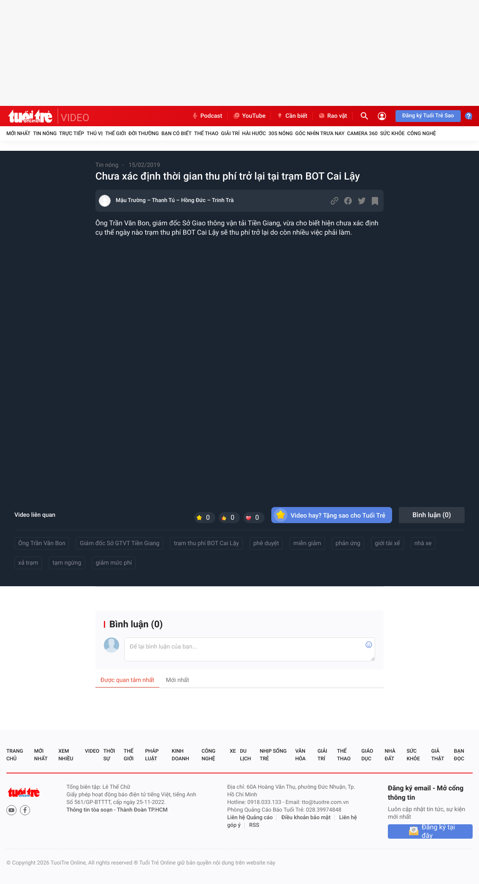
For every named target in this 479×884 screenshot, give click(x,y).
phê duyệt (266, 543)
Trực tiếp (71, 133)
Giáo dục (367, 755)
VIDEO (75, 118)
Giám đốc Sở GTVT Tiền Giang (119, 543)
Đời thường (143, 133)
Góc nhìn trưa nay (320, 133)
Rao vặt (332, 116)
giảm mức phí (114, 563)
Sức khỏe (392, 133)
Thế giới (115, 133)
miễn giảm (307, 543)
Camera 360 (362, 133)
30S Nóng (280, 133)
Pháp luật (152, 755)
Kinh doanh (180, 755)
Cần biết (291, 116)
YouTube (249, 116)
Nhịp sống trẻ (273, 755)
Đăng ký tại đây (438, 831)
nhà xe (423, 543)
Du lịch (245, 755)
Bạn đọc (459, 755)
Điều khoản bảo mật (306, 818)
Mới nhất (18, 133)
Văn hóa (300, 755)
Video (92, 751)
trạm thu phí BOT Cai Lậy (206, 543)
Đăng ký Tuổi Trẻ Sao (428, 116)
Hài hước (254, 133)
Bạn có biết (177, 133)
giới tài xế (387, 543)
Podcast (207, 116)
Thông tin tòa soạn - (92, 810)
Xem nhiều (65, 755)
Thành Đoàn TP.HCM (142, 810)
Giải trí (230, 133)
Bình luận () (431, 515)
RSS (254, 825)
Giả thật (437, 755)
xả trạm (28, 563)
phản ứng (348, 543)
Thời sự (109, 755)
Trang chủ (14, 755)
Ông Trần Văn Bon (41, 543)
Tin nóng (45, 133)
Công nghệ (421, 133)
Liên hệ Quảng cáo (250, 818)
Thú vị (94, 133)
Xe (233, 751)
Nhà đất (389, 755)
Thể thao (206, 133)
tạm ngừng (67, 563)
